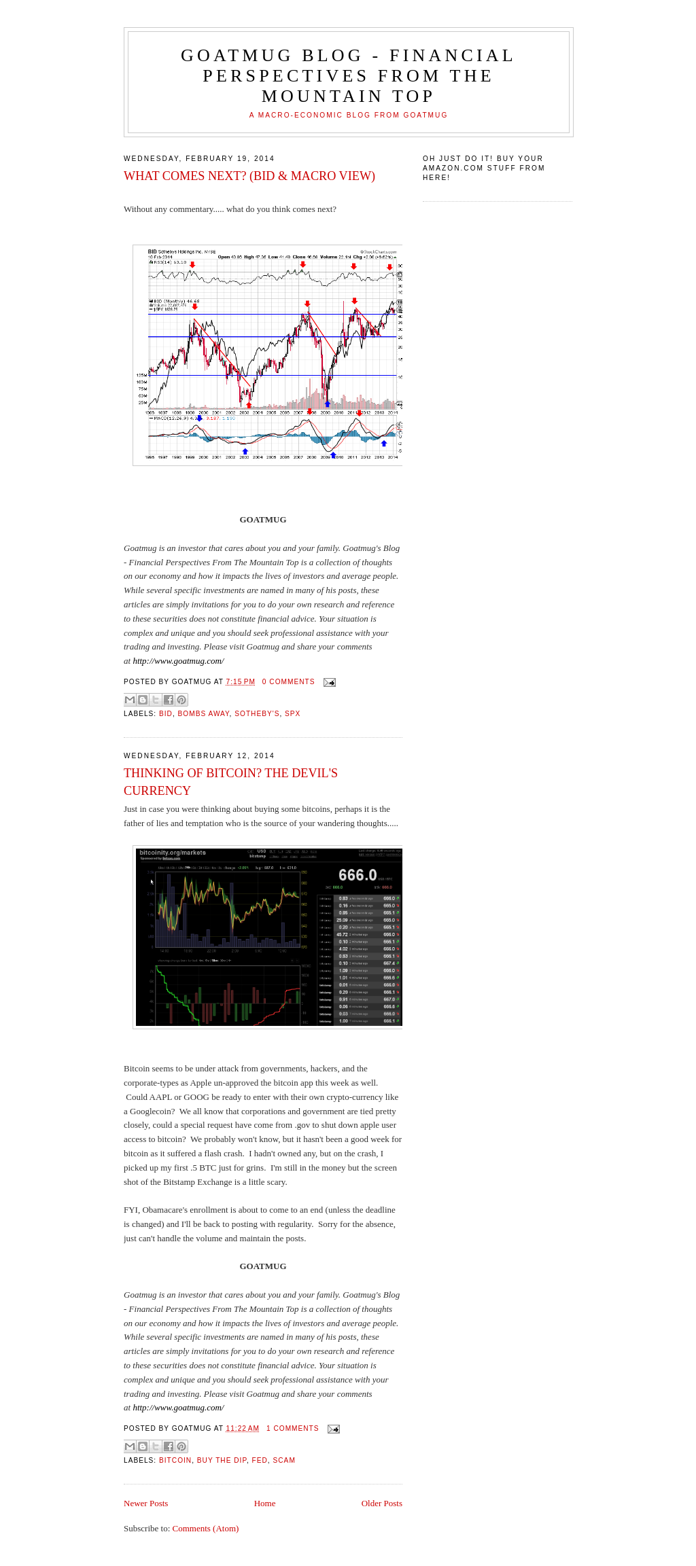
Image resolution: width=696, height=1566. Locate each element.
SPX (292, 713)
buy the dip (222, 1460)
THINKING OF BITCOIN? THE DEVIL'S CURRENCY (231, 781)
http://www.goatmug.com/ (178, 661)
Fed (260, 1460)
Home (265, 1503)
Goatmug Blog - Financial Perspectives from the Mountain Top (349, 76)
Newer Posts (146, 1503)
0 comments (288, 682)
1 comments (292, 1428)
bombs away (204, 713)
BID (166, 713)
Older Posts (382, 1503)
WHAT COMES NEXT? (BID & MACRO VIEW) (249, 176)
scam (284, 1460)
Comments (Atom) (206, 1528)
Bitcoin (175, 1460)
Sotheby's (256, 713)
